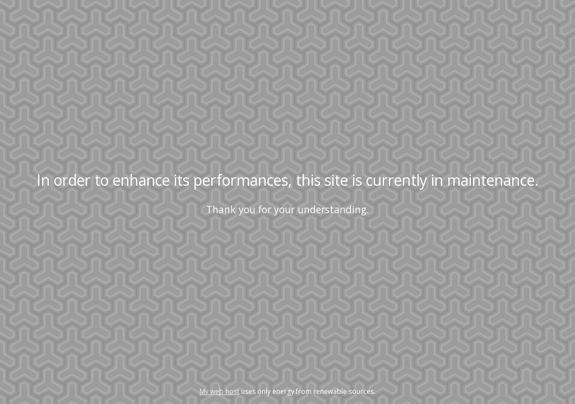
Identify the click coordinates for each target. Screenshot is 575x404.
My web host (219, 391)
